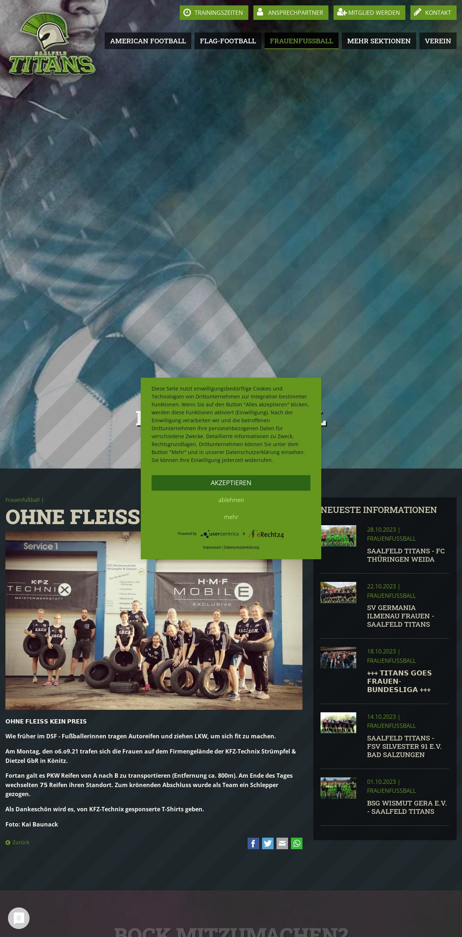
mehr (231, 517)
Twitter (268, 843)
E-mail (282, 843)
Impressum (212, 547)
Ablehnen (231, 500)
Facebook (253, 843)
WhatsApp (296, 843)
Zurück (21, 842)
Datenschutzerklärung (241, 547)
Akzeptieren (231, 482)
